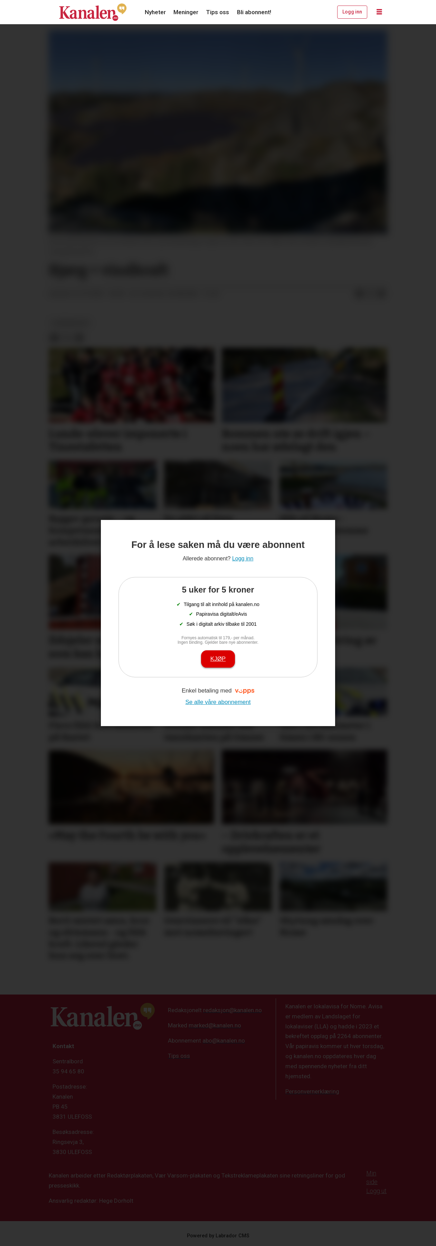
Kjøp (218, 659)
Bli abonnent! (254, 12)
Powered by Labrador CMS (218, 1236)
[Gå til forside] (92, 12)
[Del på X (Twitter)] (370, 294)
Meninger (185, 12)
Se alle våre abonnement (217, 702)
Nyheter (155, 12)
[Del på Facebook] (359, 294)
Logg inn (352, 12)
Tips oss (217, 12)
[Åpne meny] (379, 12)
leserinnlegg (70, 323)
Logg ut (376, 1190)
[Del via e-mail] (381, 294)
